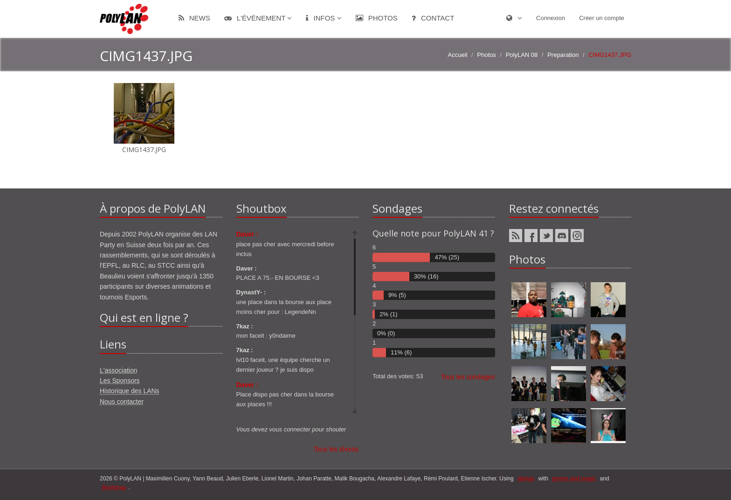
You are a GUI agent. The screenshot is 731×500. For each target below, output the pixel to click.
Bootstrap (114, 487)
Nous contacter (122, 401)
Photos (377, 18)
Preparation (563, 54)
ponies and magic (574, 478)
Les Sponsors (120, 380)
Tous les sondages (468, 377)
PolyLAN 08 (522, 54)
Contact (433, 18)
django (525, 478)
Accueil (458, 54)
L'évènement (258, 18)
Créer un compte (601, 17)
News (194, 18)
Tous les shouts (336, 449)
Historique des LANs (129, 391)
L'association (119, 370)
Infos (323, 18)
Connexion (550, 17)
